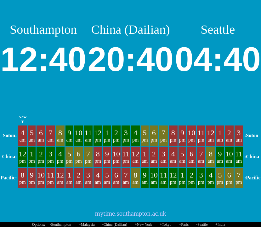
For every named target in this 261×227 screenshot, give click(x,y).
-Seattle (202, 224)
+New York (143, 224)
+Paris (184, 224)
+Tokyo (165, 224)
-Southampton (60, 224)
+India (220, 224)
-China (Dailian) (114, 224)
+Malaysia (87, 224)
